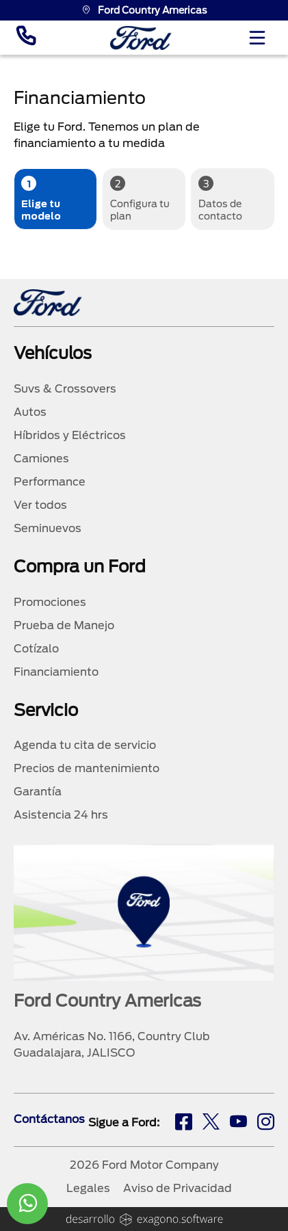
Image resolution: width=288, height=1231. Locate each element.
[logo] (141, 38)
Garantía (38, 791)
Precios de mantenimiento (86, 768)
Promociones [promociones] (50, 602)
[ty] (238, 1124)
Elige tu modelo (41, 199)
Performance (50, 481)
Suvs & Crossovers (65, 388)
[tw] (211, 1124)
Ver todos (40, 505)
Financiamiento (56, 671)
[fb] (183, 1124)
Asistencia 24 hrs (61, 814)
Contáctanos (49, 1119)
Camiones (41, 458)
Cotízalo (36, 648)
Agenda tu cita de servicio (85, 745)
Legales (88, 1188)
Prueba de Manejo (64, 625)
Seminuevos (47, 528)
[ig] (265, 1124)
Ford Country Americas (144, 10)
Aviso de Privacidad (177, 1188)
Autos (30, 412)
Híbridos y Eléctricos (70, 435)
